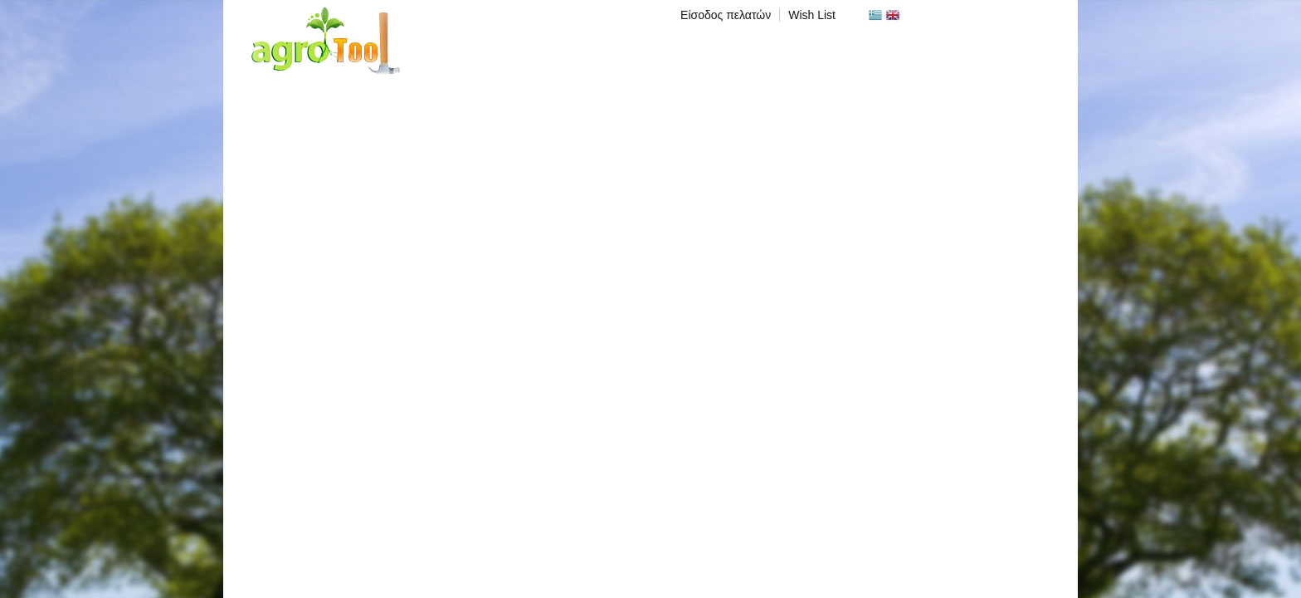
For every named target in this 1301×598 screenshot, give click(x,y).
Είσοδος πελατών (725, 15)
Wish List (812, 15)
